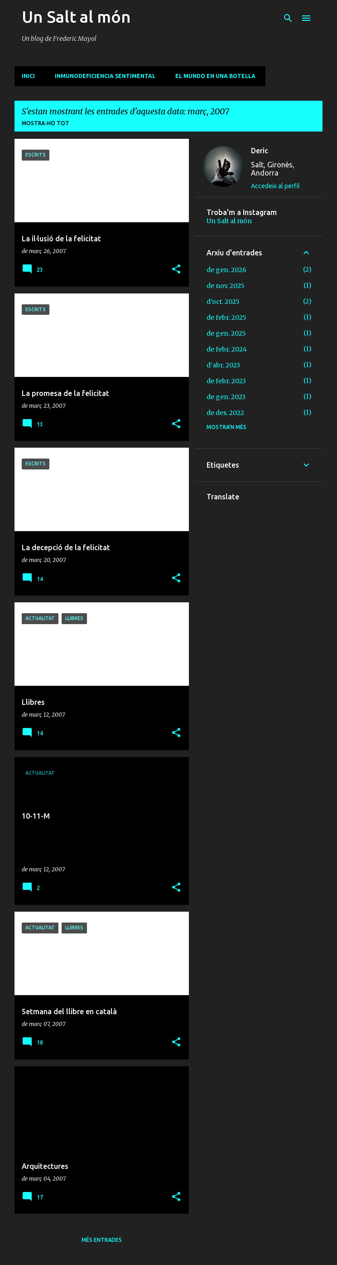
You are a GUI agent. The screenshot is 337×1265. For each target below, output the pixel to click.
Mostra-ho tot (45, 123)
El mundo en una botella (215, 76)
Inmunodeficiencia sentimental (105, 76)
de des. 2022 (225, 413)
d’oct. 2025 (223, 302)
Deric (259, 151)
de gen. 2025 (226, 333)
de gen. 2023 (226, 397)
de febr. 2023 (226, 381)
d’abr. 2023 (223, 365)
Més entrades (102, 1240)
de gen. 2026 (226, 270)
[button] (176, 270)
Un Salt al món (76, 16)
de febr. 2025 (226, 317)
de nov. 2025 (226, 286)
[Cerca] (288, 18)
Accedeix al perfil (275, 186)
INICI (28, 76)
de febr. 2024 (227, 349)
